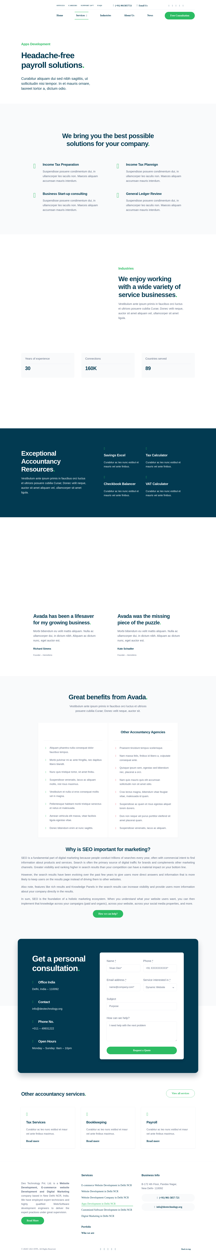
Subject (111, 998)
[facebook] (100, 1249)
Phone (148, 960)
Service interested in (157, 979)
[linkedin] (179, 6)
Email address (116, 979)
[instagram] (108, 1249)
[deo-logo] (33, 6)
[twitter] (172, 6)
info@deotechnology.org (47, 1008)
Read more (32, 1140)
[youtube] (115, 1249)
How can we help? (118, 1017)
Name (111, 960)
